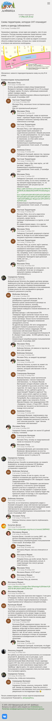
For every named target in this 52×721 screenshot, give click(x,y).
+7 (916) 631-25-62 (26, 17)
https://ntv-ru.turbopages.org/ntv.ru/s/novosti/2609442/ (29, 529)
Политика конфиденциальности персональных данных (23, 709)
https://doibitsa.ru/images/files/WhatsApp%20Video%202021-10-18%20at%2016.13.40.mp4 (29, 588)
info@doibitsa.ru (36, 707)
